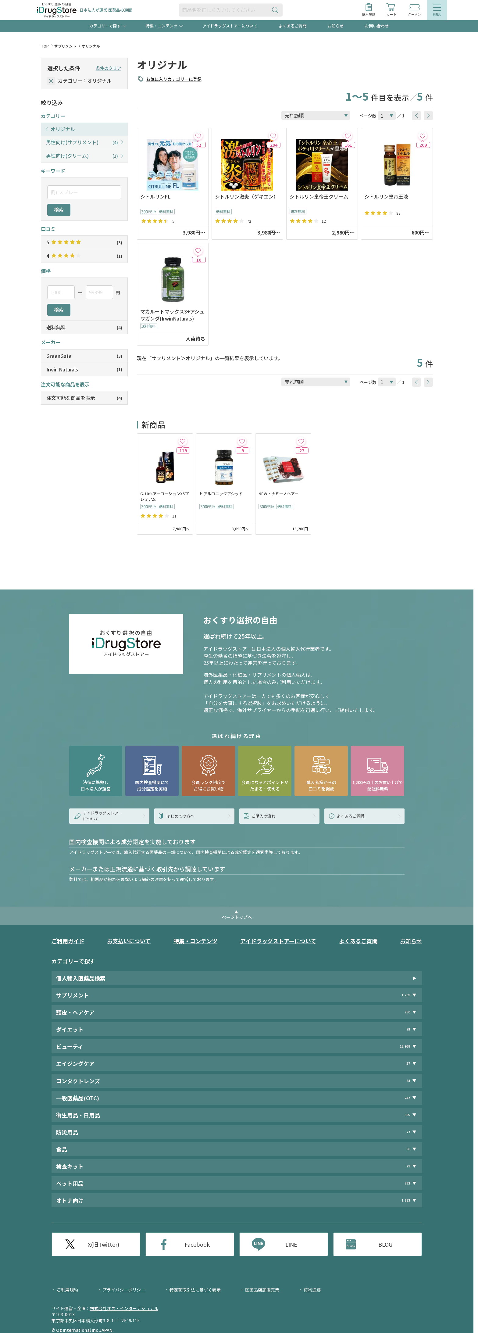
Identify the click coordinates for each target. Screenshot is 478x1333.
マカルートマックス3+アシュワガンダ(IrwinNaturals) (172, 315)
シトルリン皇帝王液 (386, 196)
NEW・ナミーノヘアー (278, 493)
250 (407, 1012)
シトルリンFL (155, 196)
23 (408, 1132)
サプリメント (65, 45)
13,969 (405, 1046)
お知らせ (336, 26)
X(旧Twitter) (103, 1244)
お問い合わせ (377, 26)
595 (407, 1115)
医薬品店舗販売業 (262, 1290)
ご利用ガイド (68, 941)
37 (408, 1063)
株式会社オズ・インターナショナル (124, 1308)
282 (407, 1183)
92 (408, 1029)
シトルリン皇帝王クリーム (319, 196)
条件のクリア (108, 68)
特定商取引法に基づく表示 (195, 1290)
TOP (45, 45)
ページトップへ (237, 917)
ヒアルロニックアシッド (221, 493)
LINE (291, 1244)
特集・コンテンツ (195, 941)
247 (407, 1097)
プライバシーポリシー (123, 1290)
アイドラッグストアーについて (229, 26)
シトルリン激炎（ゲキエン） (246, 196)
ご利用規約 (67, 1290)
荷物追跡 (312, 1290)
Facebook (197, 1244)
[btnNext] (428, 115)
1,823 (405, 1200)
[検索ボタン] (276, 9)
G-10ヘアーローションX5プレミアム (164, 496)
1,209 (405, 995)
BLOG (385, 1244)
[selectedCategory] (51, 81)
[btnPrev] (416, 115)
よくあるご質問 (292, 26)
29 (408, 1166)
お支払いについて (129, 941)
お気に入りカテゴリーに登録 (174, 79)
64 (408, 1080)
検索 (59, 209)
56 (408, 1149)
